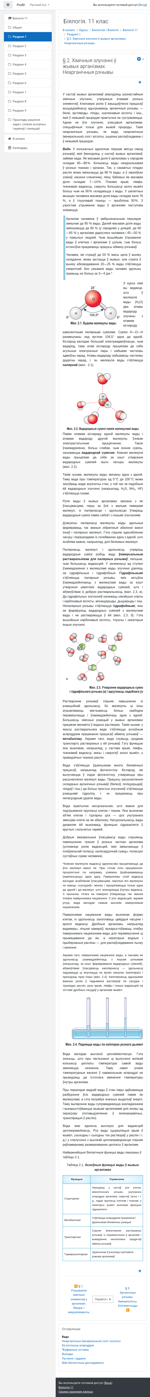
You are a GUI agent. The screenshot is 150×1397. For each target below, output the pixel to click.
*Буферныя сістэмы (75, 1349)
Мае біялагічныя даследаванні (83, 1363)
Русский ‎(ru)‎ (38, 5)
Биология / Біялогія (105, 30)
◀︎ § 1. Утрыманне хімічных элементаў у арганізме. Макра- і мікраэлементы (78, 1299)
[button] (140, 59)
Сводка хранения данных (76, 1391)
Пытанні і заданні (74, 1358)
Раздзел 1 (74, 34)
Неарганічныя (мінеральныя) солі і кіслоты (91, 1341)
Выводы (67, 1354)
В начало (69, 30)
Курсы (83, 30)
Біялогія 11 (130, 30)
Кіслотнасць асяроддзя (78, 1345)
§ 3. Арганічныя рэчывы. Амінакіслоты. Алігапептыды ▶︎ (128, 1299)
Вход (142, 5)
